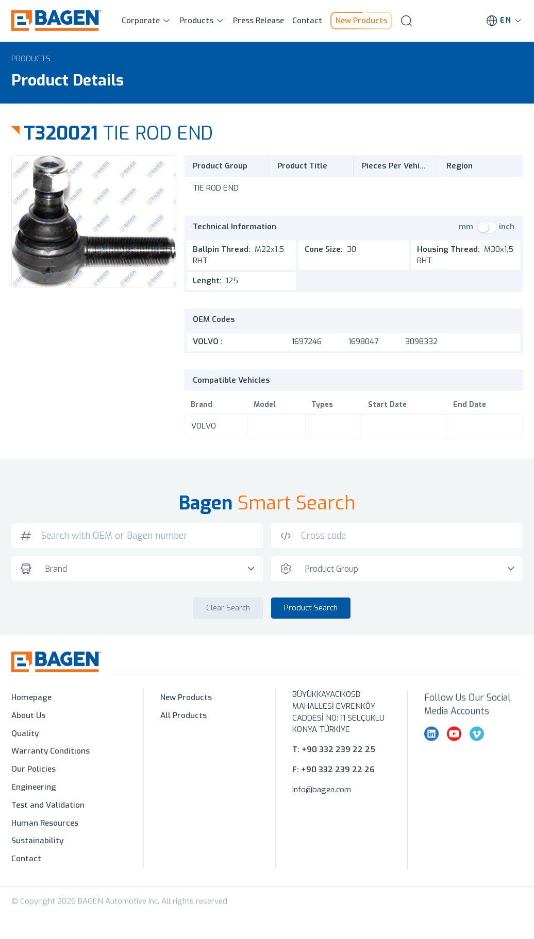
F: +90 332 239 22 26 (333, 780)
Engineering (33, 789)
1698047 (363, 341)
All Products (183, 717)
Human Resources (44, 825)
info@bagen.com (321, 800)
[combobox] (149, 571)
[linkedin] (431, 752)
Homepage (31, 700)
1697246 (307, 341)
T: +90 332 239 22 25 (333, 761)
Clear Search (228, 610)
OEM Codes (214, 319)
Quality (25, 735)
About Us (28, 717)
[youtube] (454, 752)
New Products (186, 700)
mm (466, 226)
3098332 (421, 341)
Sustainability (37, 843)
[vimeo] (477, 752)
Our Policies (33, 771)
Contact (26, 861)
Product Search (311, 610)
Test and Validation (48, 807)
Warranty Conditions (50, 753)
